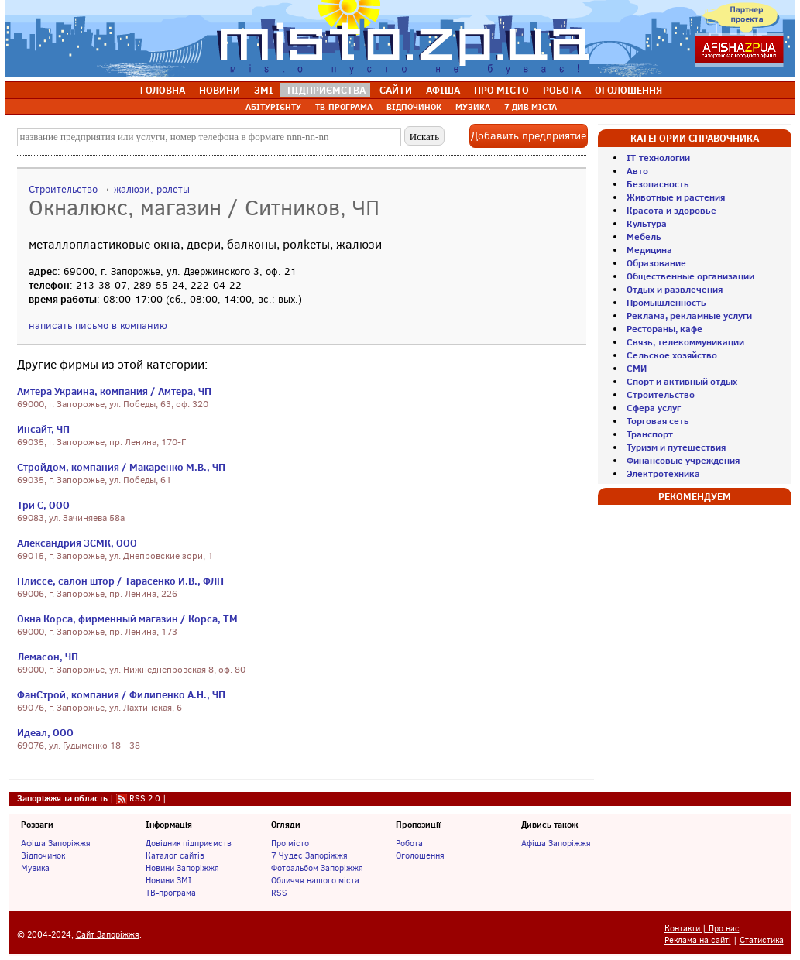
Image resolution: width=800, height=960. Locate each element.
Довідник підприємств (189, 843)
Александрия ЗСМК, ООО (77, 543)
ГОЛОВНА (162, 90)
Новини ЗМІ (168, 880)
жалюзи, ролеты (152, 189)
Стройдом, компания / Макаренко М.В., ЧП (121, 467)
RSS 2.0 (144, 798)
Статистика (762, 940)
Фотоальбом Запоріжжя (317, 867)
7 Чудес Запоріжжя (309, 855)
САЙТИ (395, 90)
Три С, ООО (43, 505)
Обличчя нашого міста (315, 880)
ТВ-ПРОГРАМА (344, 106)
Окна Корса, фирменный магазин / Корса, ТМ (127, 619)
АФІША (443, 90)
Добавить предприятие (528, 136)
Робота (409, 843)
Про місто (290, 843)
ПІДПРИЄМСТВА (326, 90)
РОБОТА (562, 90)
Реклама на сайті (697, 940)
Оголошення (420, 855)
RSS (279, 892)
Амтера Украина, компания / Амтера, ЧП (114, 391)
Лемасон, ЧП (47, 656)
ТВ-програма (171, 892)
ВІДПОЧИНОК (413, 106)
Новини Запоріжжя (182, 867)
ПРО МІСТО (501, 90)
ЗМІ (263, 90)
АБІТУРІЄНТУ (273, 106)
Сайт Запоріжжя (107, 935)
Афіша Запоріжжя (56, 843)
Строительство (63, 189)
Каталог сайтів (175, 855)
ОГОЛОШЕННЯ (628, 90)
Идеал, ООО (45, 732)
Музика (35, 867)
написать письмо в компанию (98, 325)
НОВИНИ (219, 90)
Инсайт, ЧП (43, 429)
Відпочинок (43, 855)
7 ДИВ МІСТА (530, 106)
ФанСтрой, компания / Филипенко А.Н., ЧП (121, 694)
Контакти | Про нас (702, 928)
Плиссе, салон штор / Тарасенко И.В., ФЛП (120, 581)
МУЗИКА (472, 106)
